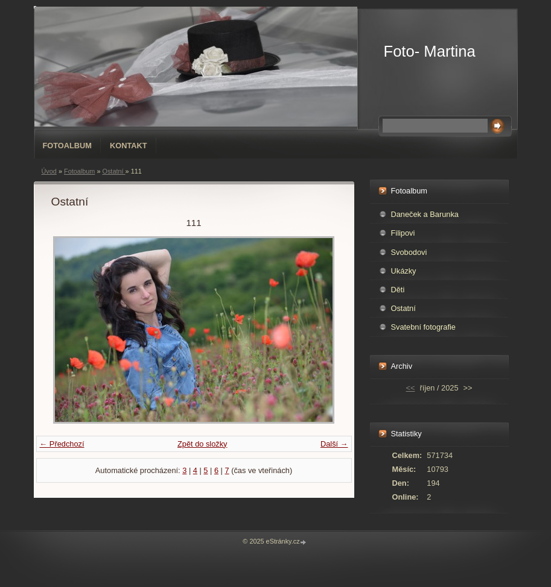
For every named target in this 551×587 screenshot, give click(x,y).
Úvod (49, 171)
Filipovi (403, 232)
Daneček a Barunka (425, 214)
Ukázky (403, 270)
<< (410, 387)
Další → (334, 443)
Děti (398, 289)
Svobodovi (409, 252)
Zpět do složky (202, 443)
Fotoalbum (67, 145)
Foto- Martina (430, 51)
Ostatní (113, 171)
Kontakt (128, 145)
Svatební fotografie (423, 326)
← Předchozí (62, 443)
